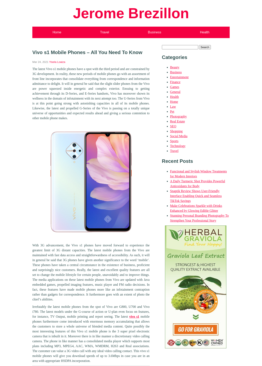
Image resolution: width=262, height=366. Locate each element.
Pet (172, 111)
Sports (174, 141)
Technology (177, 146)
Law (173, 106)
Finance (175, 82)
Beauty (174, 67)
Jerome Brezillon (131, 13)
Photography (178, 116)
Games (174, 87)
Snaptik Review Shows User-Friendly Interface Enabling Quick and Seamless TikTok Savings (196, 196)
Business (154, 32)
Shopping (176, 131)
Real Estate (177, 121)
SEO (173, 126)
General (175, 92)
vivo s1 (134, 316)
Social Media (178, 136)
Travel (104, 32)
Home (57, 32)
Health (204, 32)
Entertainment (179, 77)
